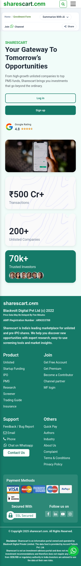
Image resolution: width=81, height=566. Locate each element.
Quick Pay (50, 426)
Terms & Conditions (57, 458)
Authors (49, 433)
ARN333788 (43, 320)
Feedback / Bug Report (18, 426)
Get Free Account (55, 362)
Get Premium (53, 368)
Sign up (40, 110)
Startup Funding (14, 368)
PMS (6, 381)
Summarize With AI (56, 16)
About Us (50, 445)
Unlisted (8, 362)
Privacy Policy (53, 464)
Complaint (51, 451)
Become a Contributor (58, 375)
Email (11, 433)
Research (9, 387)
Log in (40, 98)
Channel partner (54, 381)
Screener (9, 394)
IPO (5, 375)
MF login (50, 387)
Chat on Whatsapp (20, 445)
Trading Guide (12, 400)
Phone (11, 439)
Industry (49, 439)
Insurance (9, 406)
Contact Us (16, 453)
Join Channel (14, 26)
